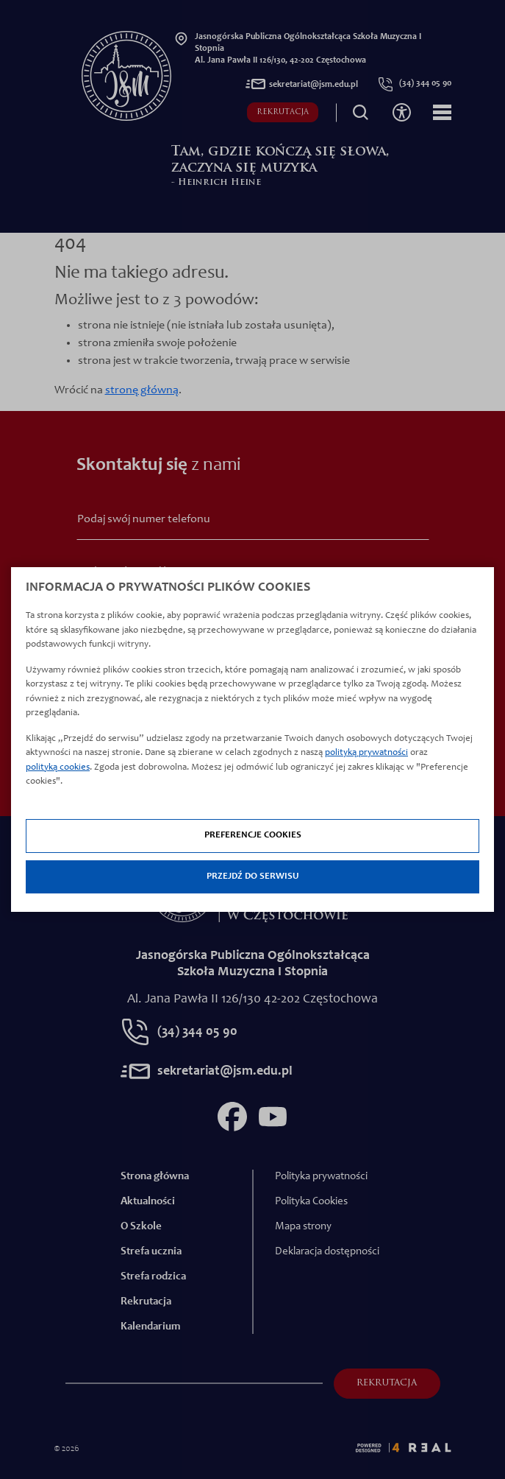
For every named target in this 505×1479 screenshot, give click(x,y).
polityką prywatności (366, 753)
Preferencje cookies (252, 835)
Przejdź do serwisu (253, 877)
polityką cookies (58, 768)
